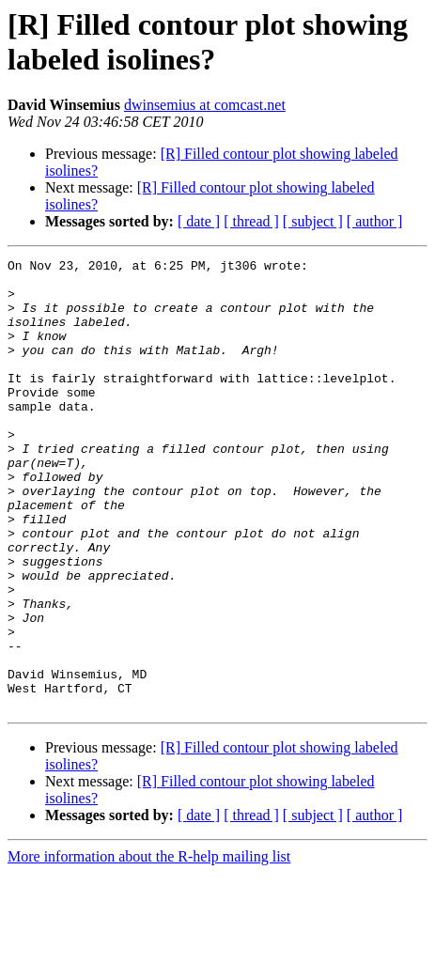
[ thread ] (251, 221)
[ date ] (199, 221)
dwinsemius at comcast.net (205, 105)
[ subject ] (313, 221)
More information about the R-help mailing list (149, 947)
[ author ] (375, 221)
